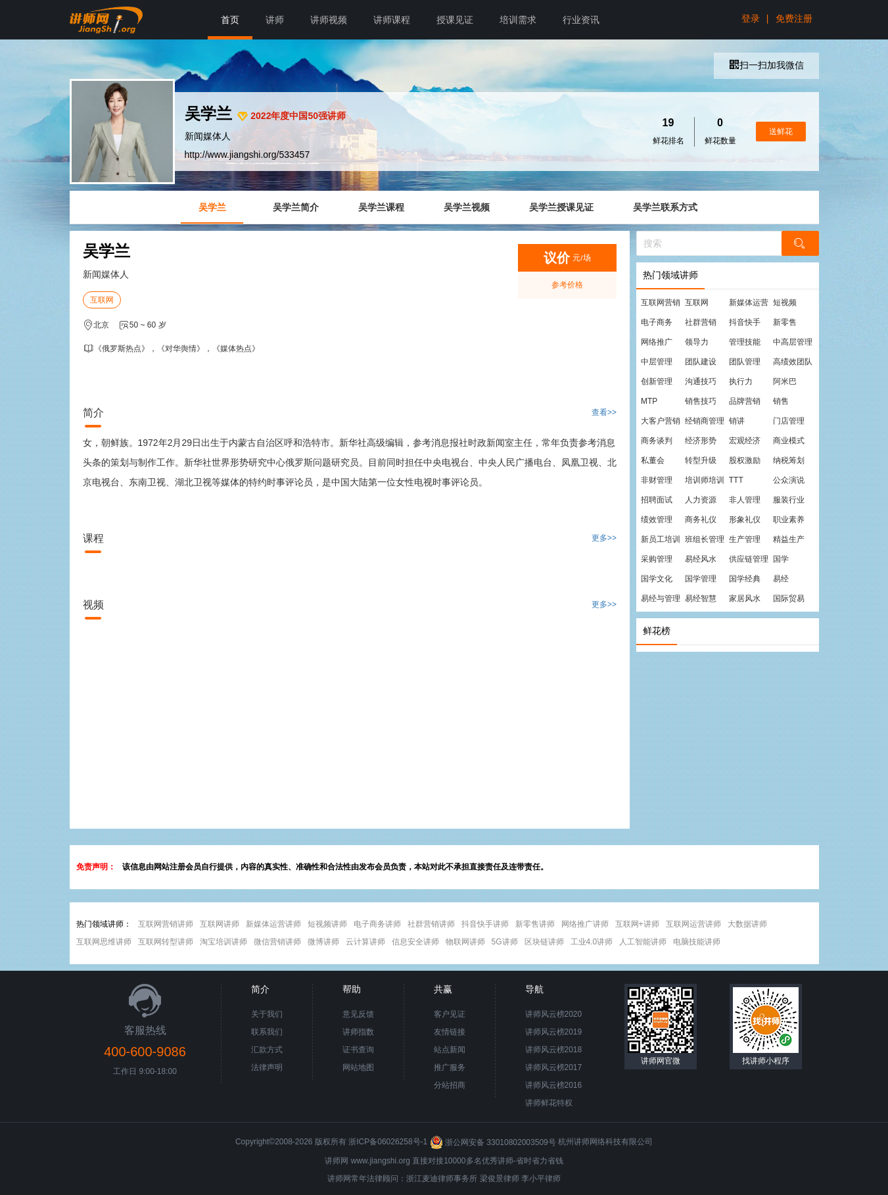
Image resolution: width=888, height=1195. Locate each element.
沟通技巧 (700, 381)
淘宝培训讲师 (223, 941)
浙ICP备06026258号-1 (387, 1142)
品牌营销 (744, 401)
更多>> (604, 538)
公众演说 (789, 480)
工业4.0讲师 (592, 941)
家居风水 (744, 598)
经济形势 (700, 440)
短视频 (785, 302)
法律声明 (267, 1067)
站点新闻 (449, 1049)
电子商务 (656, 322)
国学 (781, 559)
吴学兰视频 (467, 207)
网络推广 (656, 342)
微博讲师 (323, 941)
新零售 (785, 322)
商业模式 (789, 440)
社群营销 (700, 322)
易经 (781, 578)
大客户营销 (660, 421)
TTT (736, 480)
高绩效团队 (792, 361)
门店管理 (789, 421)
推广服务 (449, 1067)
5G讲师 (505, 941)
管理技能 (744, 342)
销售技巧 (700, 401)
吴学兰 (212, 207)
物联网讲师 (465, 941)
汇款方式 (267, 1049)
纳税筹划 (789, 460)
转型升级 (700, 460)
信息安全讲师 (415, 941)
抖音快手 (744, 322)
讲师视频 (328, 19)
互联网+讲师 (637, 924)
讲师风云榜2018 (553, 1049)
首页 (230, 19)
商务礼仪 (700, 519)
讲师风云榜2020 (553, 1014)
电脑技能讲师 (696, 941)
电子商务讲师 (377, 924)
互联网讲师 (219, 924)
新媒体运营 (748, 302)
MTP (649, 401)
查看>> (604, 412)
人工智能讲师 (642, 941)
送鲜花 (781, 131)
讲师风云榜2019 (553, 1031)
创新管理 (656, 381)
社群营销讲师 (431, 924)
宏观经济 (744, 440)
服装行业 (789, 499)
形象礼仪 (744, 519)
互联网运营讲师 (693, 924)
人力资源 (700, 499)
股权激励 (744, 460)
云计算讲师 (365, 941)
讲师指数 (358, 1031)
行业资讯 (581, 19)
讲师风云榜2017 (553, 1067)
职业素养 (789, 519)
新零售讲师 (535, 924)
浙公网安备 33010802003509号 (494, 1142)
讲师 (275, 19)
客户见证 (449, 1014)
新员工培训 (660, 539)
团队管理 (744, 361)
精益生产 (789, 539)
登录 (750, 18)
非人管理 (744, 499)
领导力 (697, 342)
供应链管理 (748, 559)
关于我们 (267, 1014)
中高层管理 (792, 342)
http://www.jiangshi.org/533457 (247, 154)
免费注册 (794, 18)
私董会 (653, 460)
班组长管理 (704, 539)
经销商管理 (704, 421)
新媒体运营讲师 (273, 924)
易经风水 (700, 559)
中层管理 (656, 361)
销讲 (737, 421)
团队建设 (700, 361)
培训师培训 (704, 480)
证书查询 (358, 1049)
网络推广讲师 (585, 924)
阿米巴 (785, 381)
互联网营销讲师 (165, 924)
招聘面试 (656, 499)
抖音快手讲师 (485, 924)
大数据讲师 (747, 924)
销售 (781, 401)
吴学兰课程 (381, 207)
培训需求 (518, 19)
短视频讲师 (327, 924)
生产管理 (744, 539)
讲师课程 (391, 19)
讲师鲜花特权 (549, 1103)
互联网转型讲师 (165, 941)
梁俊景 (491, 1178)
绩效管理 (656, 519)
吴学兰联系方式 (665, 207)
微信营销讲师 (277, 941)
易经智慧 (700, 598)
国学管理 (700, 578)
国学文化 (656, 578)
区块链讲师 (544, 941)
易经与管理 (660, 598)
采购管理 (656, 559)
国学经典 (744, 578)
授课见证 (454, 19)
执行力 (741, 381)
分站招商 (449, 1085)
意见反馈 (358, 1014)
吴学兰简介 (296, 207)
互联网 (102, 300)
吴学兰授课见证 (561, 207)
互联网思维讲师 (103, 941)
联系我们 (267, 1031)
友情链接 (449, 1031)
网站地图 (358, 1067)
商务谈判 (656, 440)
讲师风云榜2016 (553, 1085)
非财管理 (656, 480)
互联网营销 (660, 302)
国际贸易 (789, 598)
